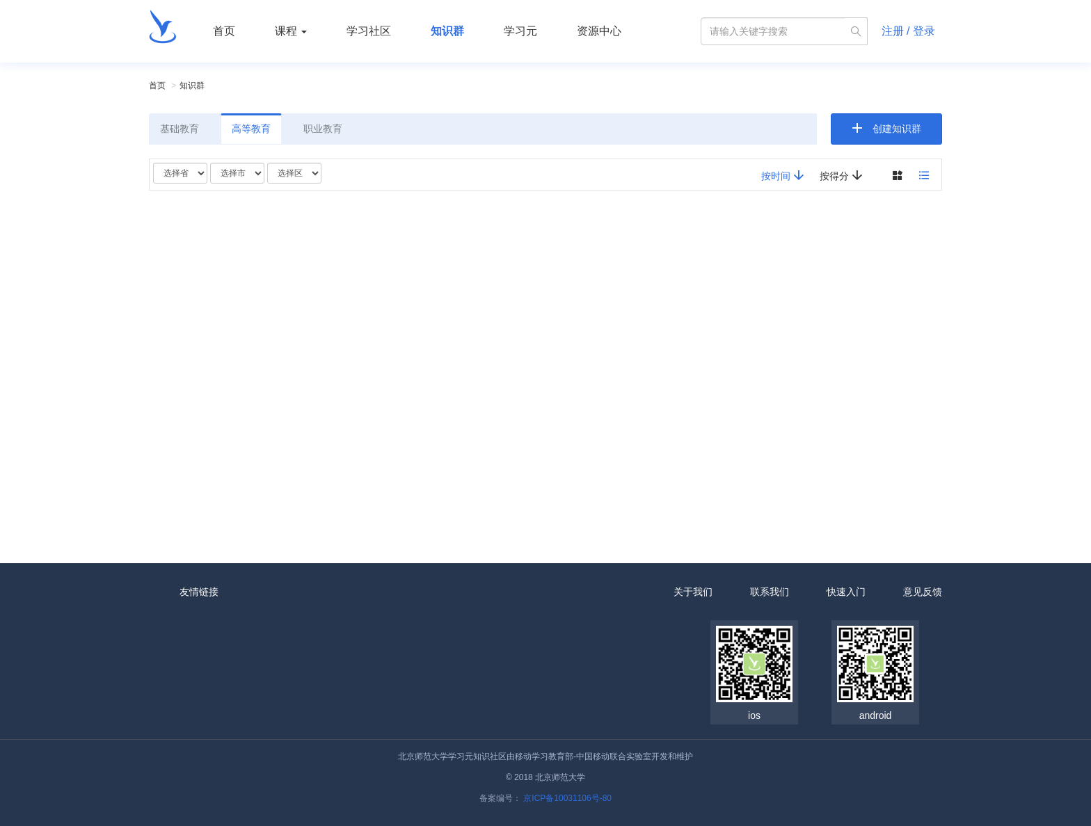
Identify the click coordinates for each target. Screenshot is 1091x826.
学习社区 (369, 31)
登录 (924, 31)
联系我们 (769, 591)
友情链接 (199, 591)
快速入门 (846, 591)
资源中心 (599, 31)
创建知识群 (897, 128)
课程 (291, 31)
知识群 (447, 31)
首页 (224, 31)
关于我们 (693, 591)
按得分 (841, 175)
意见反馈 (922, 591)
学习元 (520, 31)
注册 (893, 31)
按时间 (782, 175)
